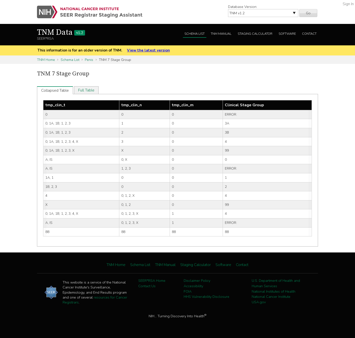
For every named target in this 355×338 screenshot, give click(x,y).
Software (287, 34)
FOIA (188, 291)
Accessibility (193, 286)
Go (308, 13)
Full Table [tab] (86, 90)
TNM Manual (221, 34)
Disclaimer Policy (197, 280)
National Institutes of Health (273, 291)
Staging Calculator (255, 34)
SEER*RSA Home (151, 280)
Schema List (194, 34)
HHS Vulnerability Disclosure (206, 296)
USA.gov (259, 302)
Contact (309, 34)
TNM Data (61, 32)
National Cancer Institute (271, 296)
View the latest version (148, 50)
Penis (89, 59)
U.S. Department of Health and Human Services (276, 283)
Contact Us (147, 286)
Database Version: (242, 6)
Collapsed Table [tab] (55, 90)
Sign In (348, 4)
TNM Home (46, 59)
